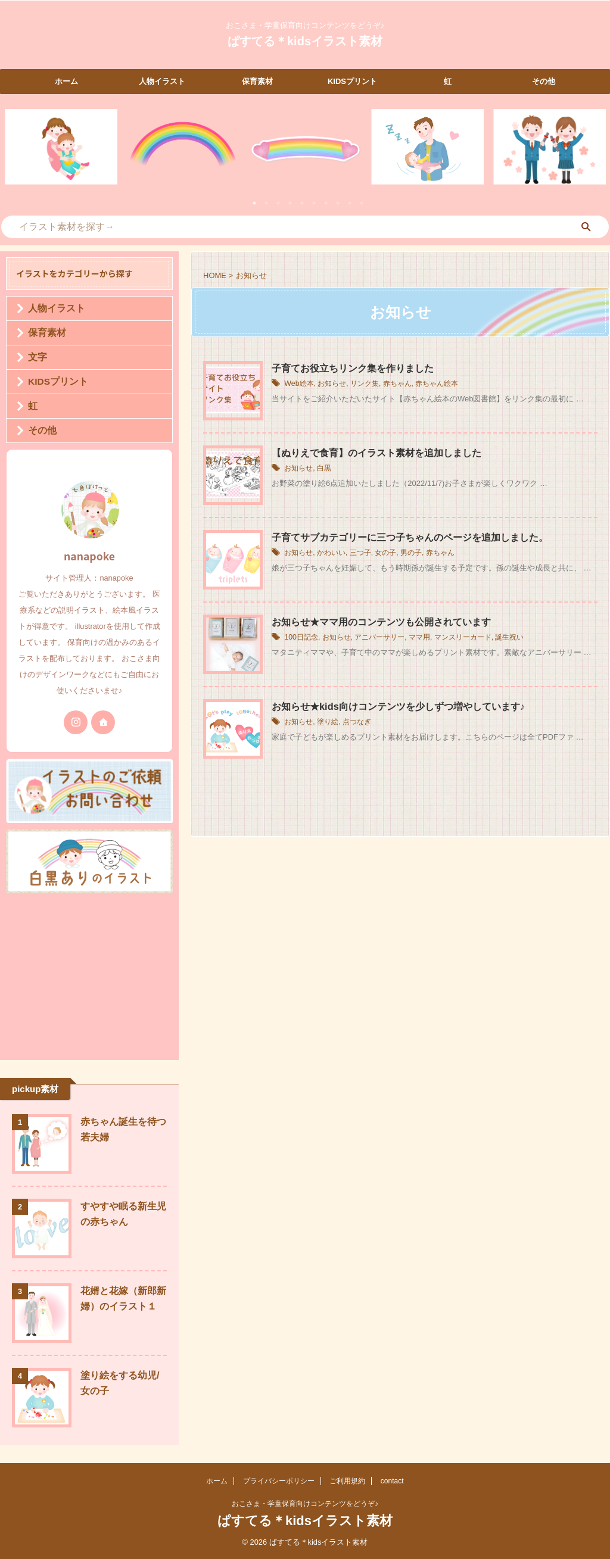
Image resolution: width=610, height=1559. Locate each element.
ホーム (66, 81)
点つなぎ (357, 722)
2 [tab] (266, 203)
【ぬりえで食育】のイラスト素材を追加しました (376, 453)
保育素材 (257, 81)
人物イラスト (162, 81)
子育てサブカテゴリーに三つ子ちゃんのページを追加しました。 (410, 537)
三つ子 (360, 553)
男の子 (411, 553)
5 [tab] (302, 203)
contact (392, 1481)
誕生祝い (509, 638)
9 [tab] (350, 203)
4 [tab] (290, 203)
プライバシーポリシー (279, 1481)
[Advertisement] (89, 973)
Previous (16, 154)
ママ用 (419, 638)
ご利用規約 (347, 1481)
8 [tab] (338, 203)
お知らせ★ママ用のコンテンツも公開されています (381, 622)
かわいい (331, 553)
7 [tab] (326, 203)
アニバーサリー (379, 638)
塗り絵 (327, 722)
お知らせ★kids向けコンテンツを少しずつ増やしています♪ (398, 706)
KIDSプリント (352, 81)
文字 (35, 357)
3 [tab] (278, 203)
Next (594, 154)
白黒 (324, 468)
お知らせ (331, 384)
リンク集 (364, 384)
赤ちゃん (396, 384)
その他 (543, 81)
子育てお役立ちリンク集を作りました (353, 368)
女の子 (385, 553)
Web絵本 (298, 384)
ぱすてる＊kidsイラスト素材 (305, 41)
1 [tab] (254, 203)
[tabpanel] (61, 147)
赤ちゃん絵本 (436, 384)
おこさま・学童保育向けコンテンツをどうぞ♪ (305, 1503)
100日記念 (301, 638)
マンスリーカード (462, 638)
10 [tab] (362, 203)
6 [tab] (314, 203)
